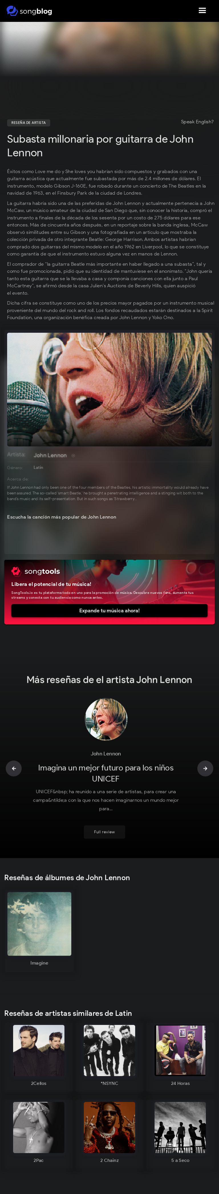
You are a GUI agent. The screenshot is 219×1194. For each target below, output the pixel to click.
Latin (38, 467)
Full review (104, 821)
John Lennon (50, 455)
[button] (202, 11)
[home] (29, 11)
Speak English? (197, 121)
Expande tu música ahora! (109, 611)
